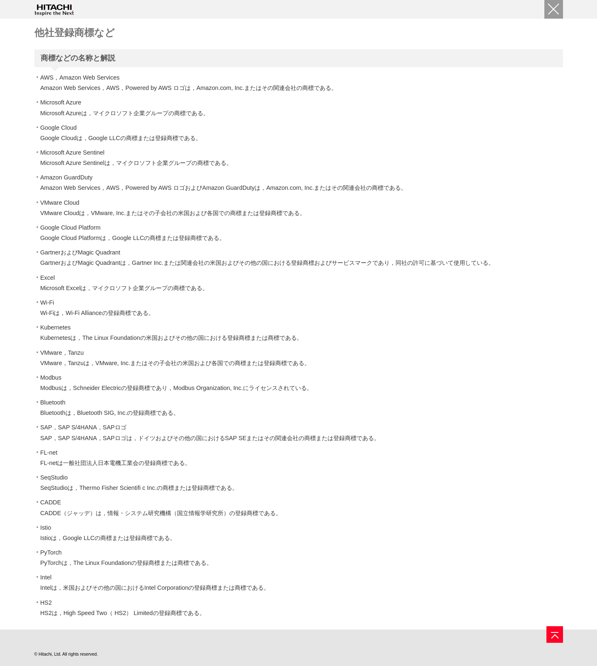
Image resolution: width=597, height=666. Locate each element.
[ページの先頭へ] (554, 634)
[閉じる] (553, 9)
